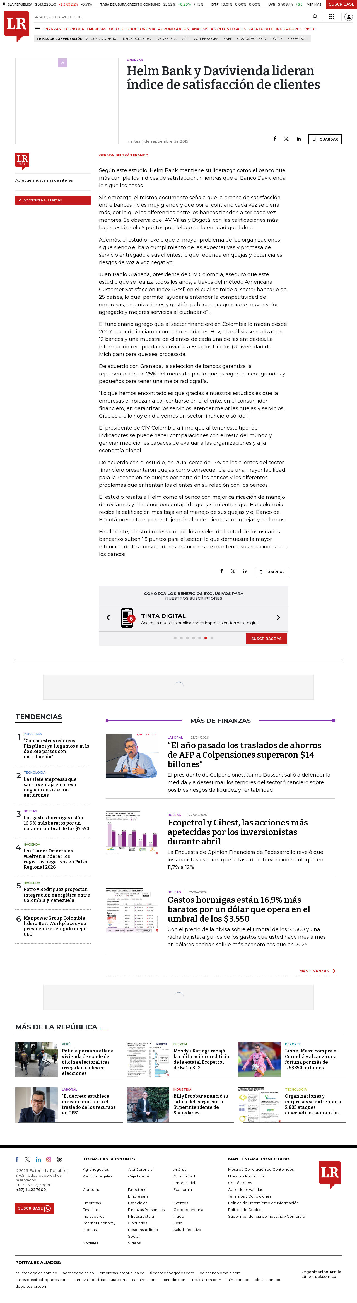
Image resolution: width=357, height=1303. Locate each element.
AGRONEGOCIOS (173, 29)
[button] (106, 618)
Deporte (293, 1044)
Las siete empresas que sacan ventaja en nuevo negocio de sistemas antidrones (50, 787)
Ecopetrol (297, 39)
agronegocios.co (78, 1273)
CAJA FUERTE (261, 29)
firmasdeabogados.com (172, 1273)
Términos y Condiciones (249, 1196)
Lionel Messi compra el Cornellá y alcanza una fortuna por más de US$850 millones (311, 1059)
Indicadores (93, 1216)
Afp (185, 39)
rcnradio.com (174, 1279)
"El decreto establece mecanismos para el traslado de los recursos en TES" (88, 1105)
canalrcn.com (144, 1279)
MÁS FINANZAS (314, 971)
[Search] (315, 17)
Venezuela (167, 39)
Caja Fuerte (138, 1176)
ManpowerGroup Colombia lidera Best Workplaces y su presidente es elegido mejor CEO (55, 926)
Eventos (180, 1203)
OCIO (114, 29)
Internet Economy (99, 1223)
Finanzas (90, 1209)
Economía (182, 1189)
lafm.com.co (238, 1279)
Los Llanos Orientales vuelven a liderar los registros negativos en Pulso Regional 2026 (55, 859)
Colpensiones (206, 39)
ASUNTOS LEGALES (228, 29)
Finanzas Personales (146, 1209)
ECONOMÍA (74, 29)
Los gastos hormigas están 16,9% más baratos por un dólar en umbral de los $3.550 (56, 823)
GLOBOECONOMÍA (138, 29)
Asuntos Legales (97, 1176)
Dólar (276, 39)
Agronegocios (96, 1169)
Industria (33, 734)
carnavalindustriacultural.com (99, 1279)
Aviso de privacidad (246, 1189)
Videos (134, 1243)
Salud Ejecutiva (187, 1229)
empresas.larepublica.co (122, 1273)
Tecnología (34, 772)
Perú (66, 1044)
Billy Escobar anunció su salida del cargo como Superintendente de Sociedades (200, 1105)
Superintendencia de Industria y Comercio (266, 1216)
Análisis (179, 1169)
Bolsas (30, 811)
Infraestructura (141, 1216)
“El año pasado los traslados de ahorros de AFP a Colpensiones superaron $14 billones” (244, 754)
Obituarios (137, 1223)
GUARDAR (325, 139)
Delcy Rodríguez (137, 39)
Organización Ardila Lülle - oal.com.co (321, 1274)
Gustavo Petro (104, 39)
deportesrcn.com (31, 1286)
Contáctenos (240, 1183)
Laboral (69, 1090)
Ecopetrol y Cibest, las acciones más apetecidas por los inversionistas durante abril (238, 832)
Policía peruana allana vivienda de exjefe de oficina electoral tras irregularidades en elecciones (88, 1062)
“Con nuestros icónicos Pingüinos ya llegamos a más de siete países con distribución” (56, 749)
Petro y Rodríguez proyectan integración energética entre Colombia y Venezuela (57, 895)
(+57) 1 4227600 (30, 1189)
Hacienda (32, 844)
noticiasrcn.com (206, 1279)
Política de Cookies (245, 1209)
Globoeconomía (188, 1209)
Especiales (137, 1203)
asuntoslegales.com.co (36, 1273)
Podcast (90, 1229)
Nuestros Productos (246, 1176)
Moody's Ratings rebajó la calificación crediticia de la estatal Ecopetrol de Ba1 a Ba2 (201, 1059)
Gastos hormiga (251, 39)
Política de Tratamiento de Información (263, 1203)
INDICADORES (288, 29)
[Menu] (38, 28)
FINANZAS (51, 29)
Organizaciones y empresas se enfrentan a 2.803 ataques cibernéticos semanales (313, 1105)
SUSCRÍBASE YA (266, 638)
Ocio (177, 1223)
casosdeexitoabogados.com (41, 1279)
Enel (228, 39)
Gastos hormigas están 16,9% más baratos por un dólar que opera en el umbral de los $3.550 (239, 909)
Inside (178, 1216)
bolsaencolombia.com (220, 1273)
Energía (180, 1044)
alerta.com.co (267, 1279)
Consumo (91, 1189)
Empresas (92, 1203)
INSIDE (310, 29)
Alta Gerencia (140, 1169)
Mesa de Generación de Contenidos (261, 1169)
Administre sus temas (40, 200)
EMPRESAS (96, 29)
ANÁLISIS (200, 29)
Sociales (90, 1243)
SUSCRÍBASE (341, 4)
